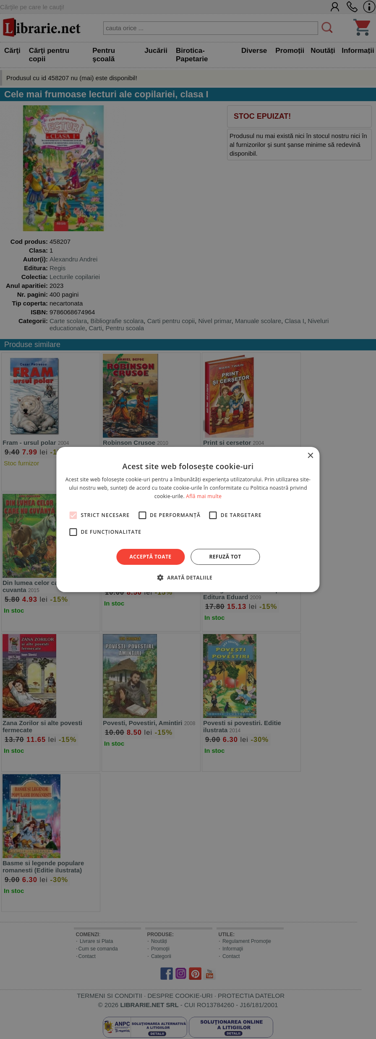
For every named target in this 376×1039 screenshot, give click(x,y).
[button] (188, 577)
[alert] (188, 519)
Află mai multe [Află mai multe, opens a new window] (204, 496)
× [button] (310, 456)
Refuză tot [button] (225, 556)
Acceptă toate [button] (151, 556)
